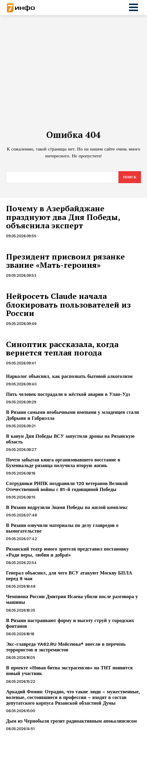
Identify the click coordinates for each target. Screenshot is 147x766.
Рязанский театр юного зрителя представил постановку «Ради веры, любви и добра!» (67, 551)
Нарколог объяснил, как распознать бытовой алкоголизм (69, 376)
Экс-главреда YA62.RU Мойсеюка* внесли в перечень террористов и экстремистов (66, 647)
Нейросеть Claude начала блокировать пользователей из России (68, 304)
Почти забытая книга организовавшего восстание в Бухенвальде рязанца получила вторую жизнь (63, 462)
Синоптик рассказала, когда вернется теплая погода (62, 348)
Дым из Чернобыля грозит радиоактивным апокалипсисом (71, 721)
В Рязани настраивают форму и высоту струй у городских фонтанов (70, 623)
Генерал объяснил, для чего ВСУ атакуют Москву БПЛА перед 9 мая (69, 575)
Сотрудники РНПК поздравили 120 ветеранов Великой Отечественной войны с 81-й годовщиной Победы (67, 486)
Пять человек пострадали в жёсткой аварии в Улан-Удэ (68, 394)
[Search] (129, 177)
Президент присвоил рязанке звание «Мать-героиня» (65, 260)
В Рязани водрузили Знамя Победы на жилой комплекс (67, 507)
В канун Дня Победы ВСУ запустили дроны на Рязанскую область (70, 439)
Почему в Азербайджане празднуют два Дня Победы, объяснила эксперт (63, 216)
